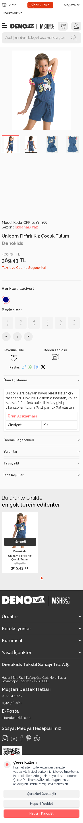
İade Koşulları (41, 475)
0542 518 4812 (12, 703)
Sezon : (20, 227)
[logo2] (47, 26)
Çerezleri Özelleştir (41, 794)
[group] (41, 90)
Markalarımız (13, 13)
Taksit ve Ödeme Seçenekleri (24, 267)
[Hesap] (76, 26)
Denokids (12, 243)
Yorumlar (41, 451)
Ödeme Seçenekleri (41, 440)
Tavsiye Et (41, 463)
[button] (41, 578)
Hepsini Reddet (41, 803)
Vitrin (9, 5)
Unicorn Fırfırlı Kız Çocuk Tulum (20, 557)
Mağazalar (71, 5)
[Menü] (4, 26)
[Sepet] (63, 26)
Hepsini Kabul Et (41, 813)
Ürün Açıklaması (41, 380)
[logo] (24, 26)
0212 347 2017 (12, 696)
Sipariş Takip (40, 5)
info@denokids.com (16, 718)
